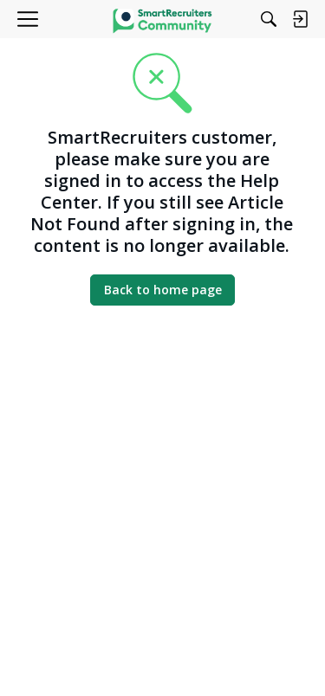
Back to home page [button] (163, 289)
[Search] (268, 19)
